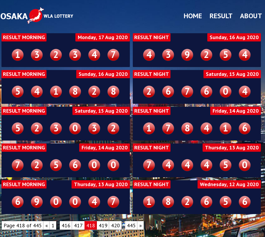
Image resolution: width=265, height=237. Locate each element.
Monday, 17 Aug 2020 (102, 37)
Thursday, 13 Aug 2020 (232, 147)
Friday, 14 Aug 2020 (236, 111)
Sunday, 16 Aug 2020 (234, 37)
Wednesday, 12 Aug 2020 (229, 184)
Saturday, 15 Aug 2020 (232, 74)
